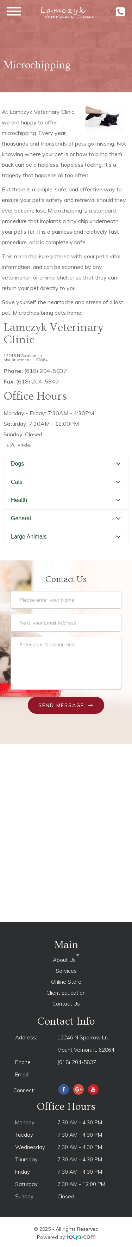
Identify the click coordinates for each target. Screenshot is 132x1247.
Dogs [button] (17, 464)
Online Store (66, 981)
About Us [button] (66, 960)
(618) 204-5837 (76, 1062)
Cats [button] (17, 482)
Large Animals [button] (28, 537)
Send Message (66, 705)
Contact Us (66, 1003)
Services (66, 971)
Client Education (66, 992)
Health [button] (19, 500)
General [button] (21, 518)
